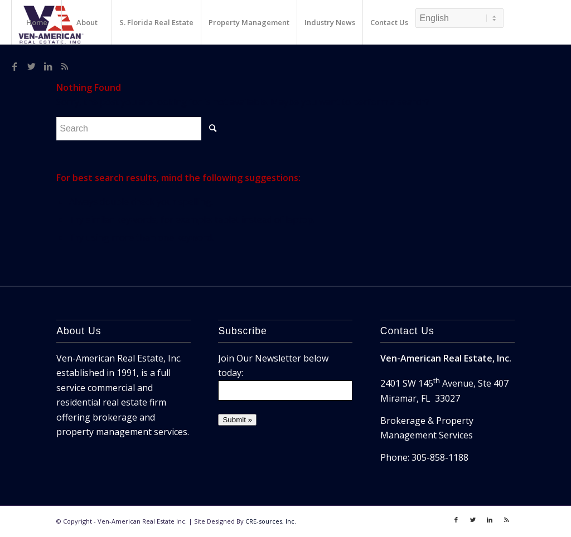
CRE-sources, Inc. (270, 521)
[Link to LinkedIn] (48, 66)
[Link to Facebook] (14, 66)
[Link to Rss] (64, 66)
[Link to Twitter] (31, 66)
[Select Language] (459, 18)
